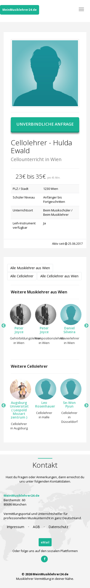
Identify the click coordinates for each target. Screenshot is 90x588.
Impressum (15, 526)
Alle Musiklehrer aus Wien (30, 268)
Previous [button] (3, 325)
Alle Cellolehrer (21, 276)
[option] (17, 325)
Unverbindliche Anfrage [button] (45, 124)
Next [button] (86, 325)
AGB (36, 526)
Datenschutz (58, 526)
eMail (45, 542)
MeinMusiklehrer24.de (19, 10)
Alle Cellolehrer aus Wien (59, 276)
